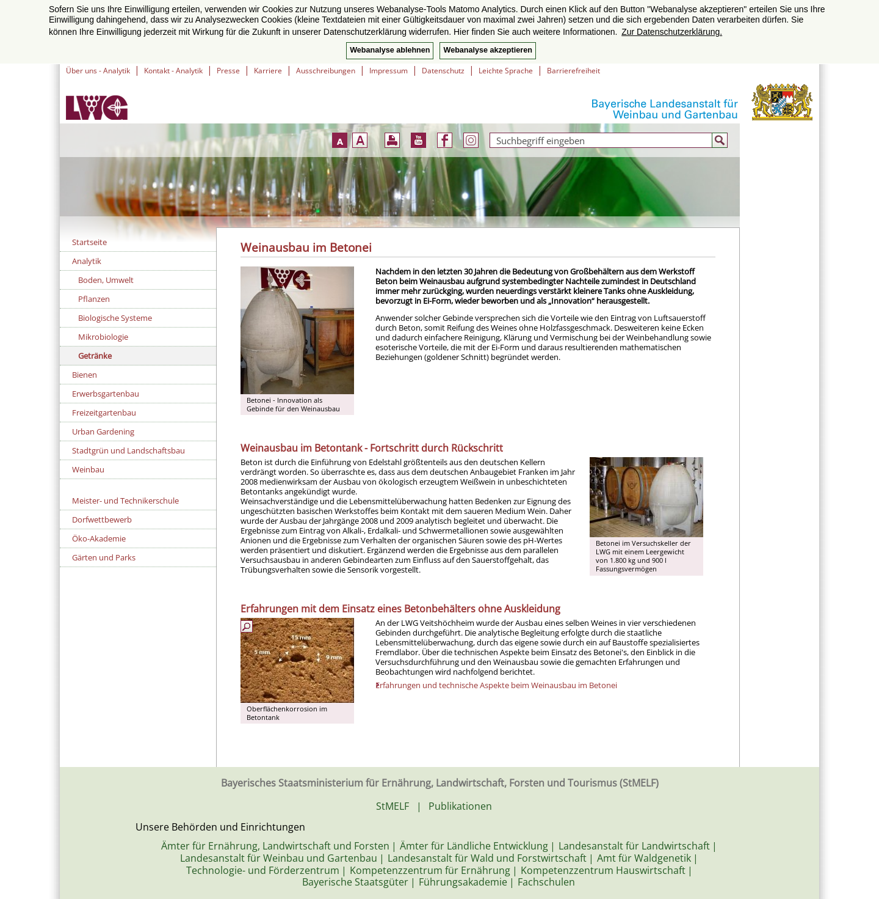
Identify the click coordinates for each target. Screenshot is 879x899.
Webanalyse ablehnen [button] (390, 50)
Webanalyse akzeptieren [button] (487, 50)
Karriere (268, 70)
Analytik (86, 260)
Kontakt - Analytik (173, 70)
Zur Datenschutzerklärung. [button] (671, 32)
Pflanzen (94, 298)
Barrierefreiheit (573, 70)
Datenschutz (443, 70)
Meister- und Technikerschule (125, 500)
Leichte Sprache (506, 70)
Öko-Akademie (99, 538)
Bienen (84, 374)
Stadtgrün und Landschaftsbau (128, 450)
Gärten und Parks (104, 557)
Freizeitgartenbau (104, 412)
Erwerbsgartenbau (105, 393)
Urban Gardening (103, 431)
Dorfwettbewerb (102, 519)
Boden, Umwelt (106, 279)
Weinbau (88, 469)
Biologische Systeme (115, 317)
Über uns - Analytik (98, 70)
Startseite (89, 242)
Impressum (388, 70)
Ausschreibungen (325, 70)
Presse (228, 70)
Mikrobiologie (103, 336)
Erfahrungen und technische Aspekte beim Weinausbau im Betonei (496, 685)
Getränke (95, 355)
